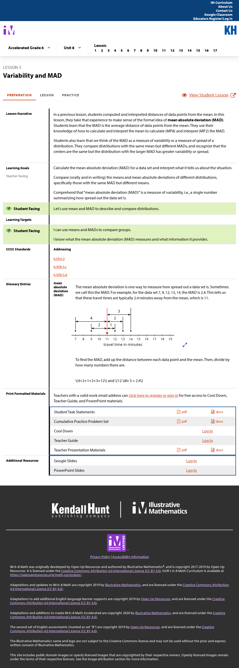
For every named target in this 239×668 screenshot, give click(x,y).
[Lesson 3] (108, 50)
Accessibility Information (130, 556)
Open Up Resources (155, 599)
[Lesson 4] (115, 50)
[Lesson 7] (134, 50)
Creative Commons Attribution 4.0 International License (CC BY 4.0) (111, 570)
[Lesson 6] (128, 50)
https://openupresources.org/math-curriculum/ (45, 574)
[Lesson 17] (215, 50)
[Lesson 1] (95, 50)
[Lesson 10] (155, 50)
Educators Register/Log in (212, 19)
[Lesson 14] (189, 50)
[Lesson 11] (164, 50)
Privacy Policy (100, 556)
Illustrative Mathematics (123, 585)
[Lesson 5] (121, 50)
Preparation (19, 95)
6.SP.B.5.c (60, 267)
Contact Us (224, 11)
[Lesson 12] (172, 50)
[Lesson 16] (206, 50)
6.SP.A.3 (59, 259)
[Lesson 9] (148, 50)
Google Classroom (218, 15)
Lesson (47, 95)
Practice (70, 95)
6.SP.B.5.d (60, 275)
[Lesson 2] (102, 50)
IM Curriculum (221, 3)
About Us (225, 7)
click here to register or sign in (153, 395)
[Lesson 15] (198, 50)
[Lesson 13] (181, 50)
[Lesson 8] (141, 50)
